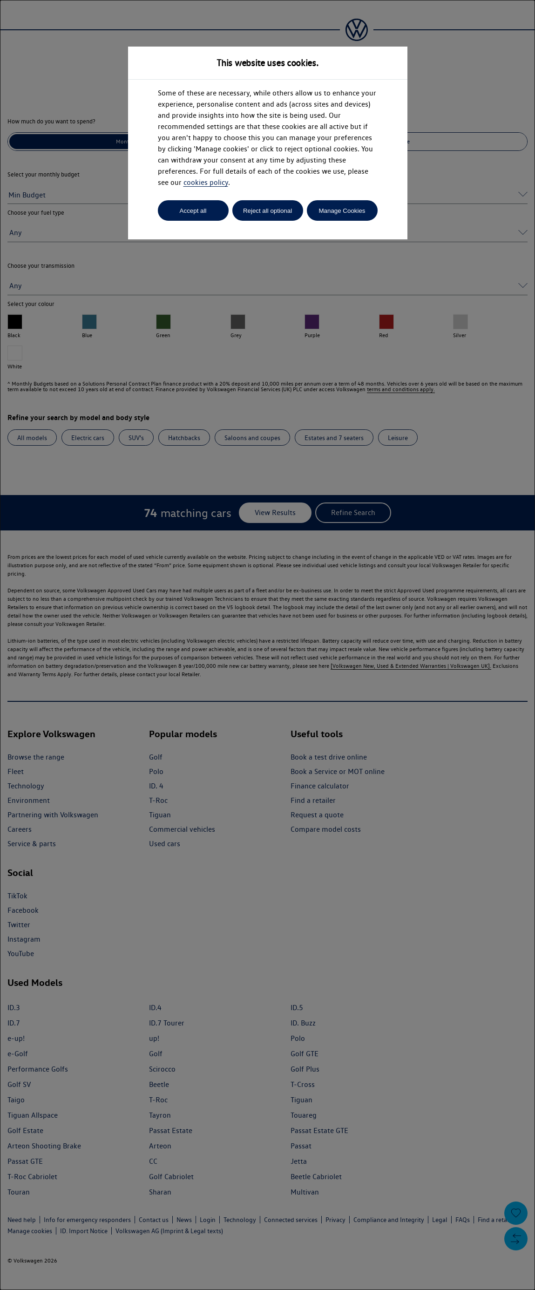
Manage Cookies (341, 210)
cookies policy (205, 182)
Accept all (193, 210)
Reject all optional (267, 210)
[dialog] (267, 645)
